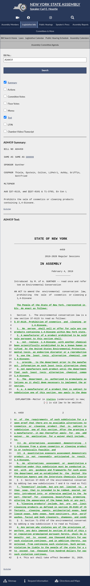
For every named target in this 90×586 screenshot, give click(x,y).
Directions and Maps (72, 581)
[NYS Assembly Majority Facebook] (28, 18)
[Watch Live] (17, 18)
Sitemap (9, 581)
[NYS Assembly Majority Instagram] (51, 18)
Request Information (37, 581)
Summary (12, 83)
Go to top (7, 209)
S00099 (30, 157)
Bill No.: (7, 55)
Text (10, 118)
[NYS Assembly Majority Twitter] (39, 18)
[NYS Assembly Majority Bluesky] (62, 18)
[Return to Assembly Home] (45, 7)
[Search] (73, 18)
